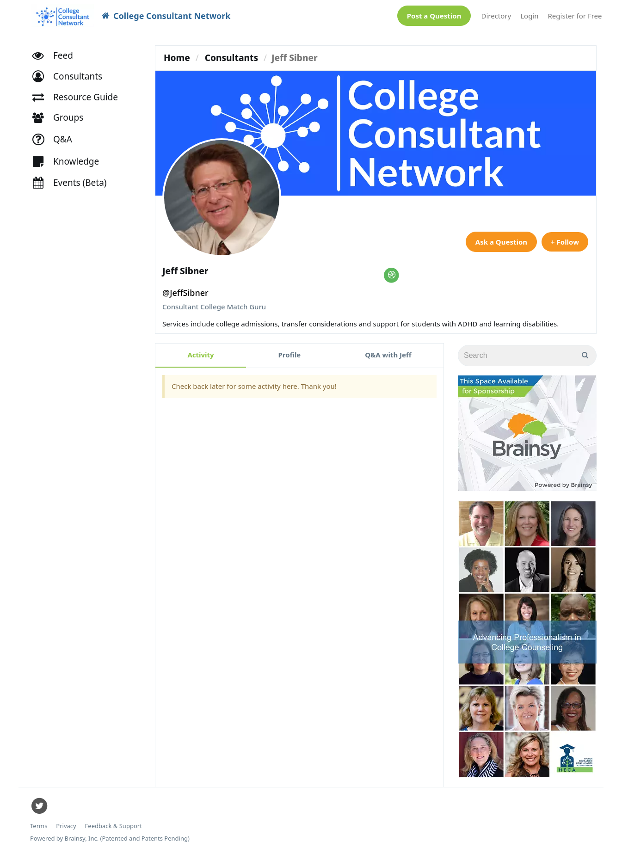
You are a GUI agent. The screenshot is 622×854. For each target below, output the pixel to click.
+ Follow (565, 241)
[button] (71, 76)
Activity (200, 354)
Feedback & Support (113, 826)
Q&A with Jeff (388, 354)
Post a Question (434, 15)
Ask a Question (501, 241)
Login (529, 15)
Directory (496, 15)
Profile (289, 354)
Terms (38, 826)
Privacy (66, 826)
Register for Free (575, 15)
